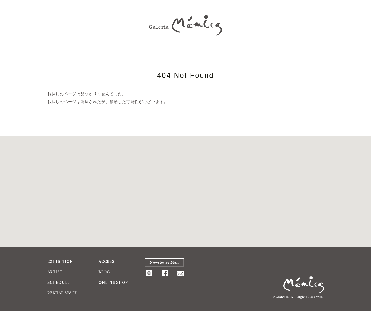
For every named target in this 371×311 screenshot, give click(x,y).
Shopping (257, 45)
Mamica (282, 297)
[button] (185, 186)
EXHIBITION (64, 45)
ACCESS (158, 45)
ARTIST (95, 45)
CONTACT (293, 45)
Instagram (307, 45)
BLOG (228, 45)
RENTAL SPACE (194, 45)
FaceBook (319, 45)
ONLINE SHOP (113, 283)
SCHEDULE (126, 45)
